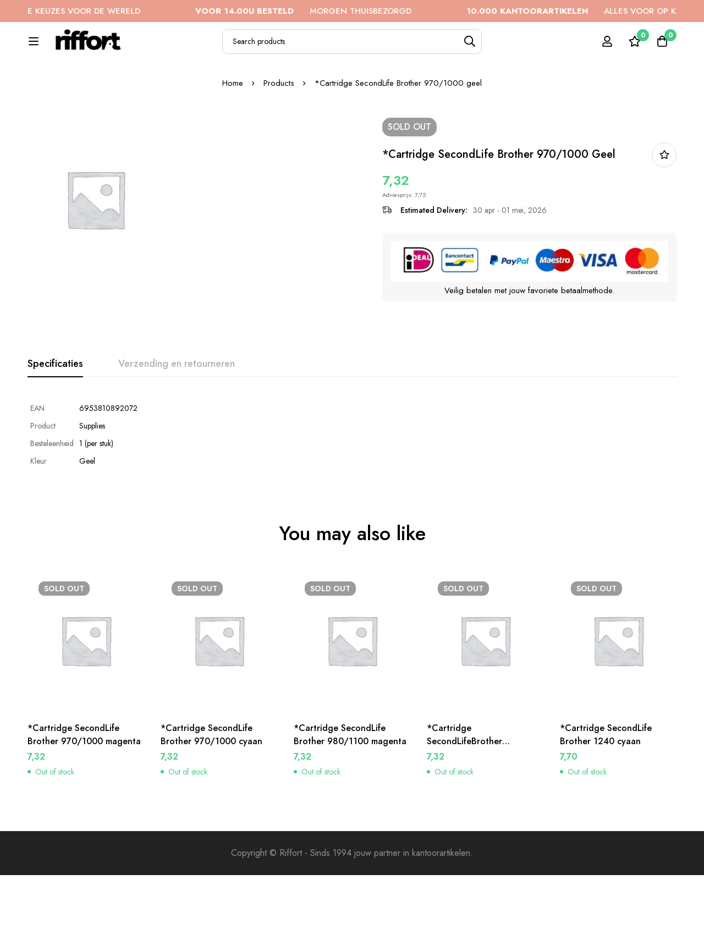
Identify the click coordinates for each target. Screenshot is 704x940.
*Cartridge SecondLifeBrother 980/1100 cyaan (464, 806)
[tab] (55, 429)
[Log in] (607, 47)
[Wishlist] (634, 47)
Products (278, 148)
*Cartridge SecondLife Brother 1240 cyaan (606, 799)
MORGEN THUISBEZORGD (331, 11)
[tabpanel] (352, 499)
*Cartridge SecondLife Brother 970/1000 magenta (84, 799)
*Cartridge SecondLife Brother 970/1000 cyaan (211, 799)
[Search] (495, 47)
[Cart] (662, 47)
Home (232, 148)
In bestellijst (664, 219)
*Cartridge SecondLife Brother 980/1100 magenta (350, 799)
